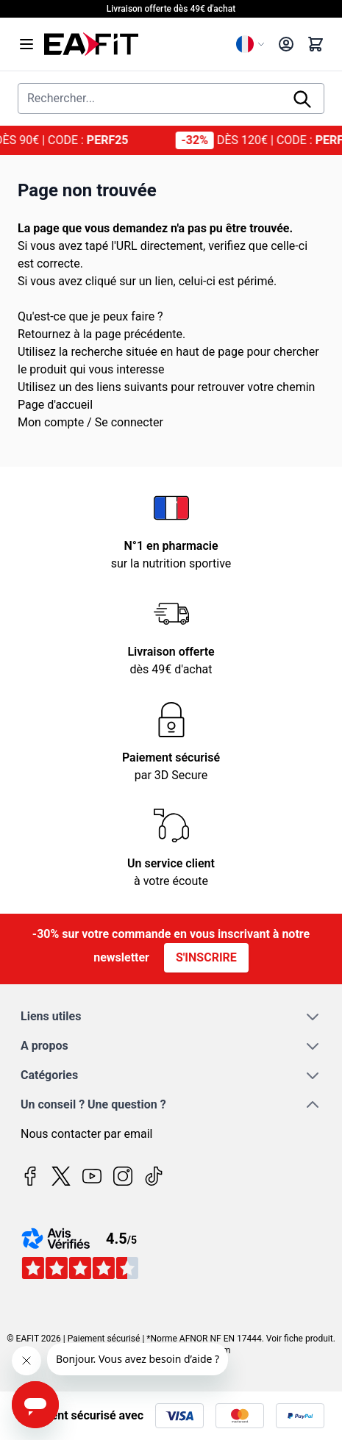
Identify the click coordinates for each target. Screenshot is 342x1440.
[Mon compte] (286, 44)
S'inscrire (206, 957)
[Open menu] (26, 44)
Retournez (44, 334)
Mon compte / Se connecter (90, 422)
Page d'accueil (55, 405)
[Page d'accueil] (134, 44)
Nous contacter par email (86, 1134)
